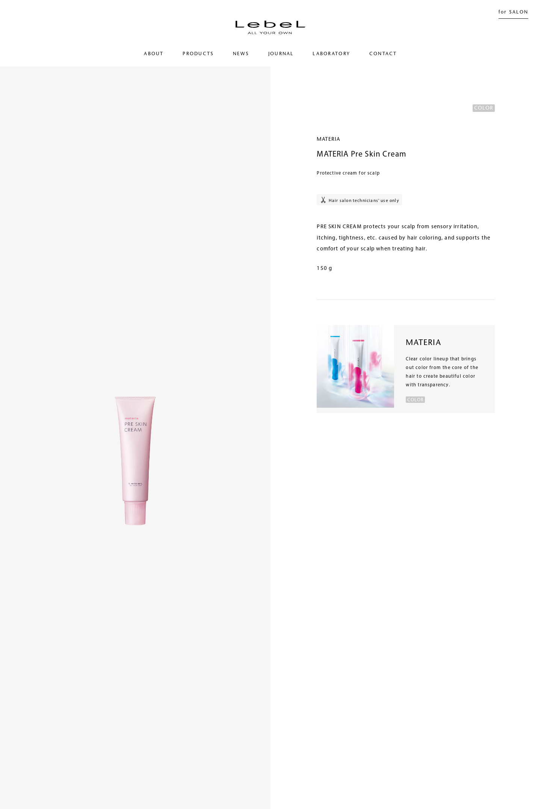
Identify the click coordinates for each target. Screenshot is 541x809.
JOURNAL (281, 54)
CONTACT (383, 54)
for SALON (514, 12)
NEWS (241, 54)
